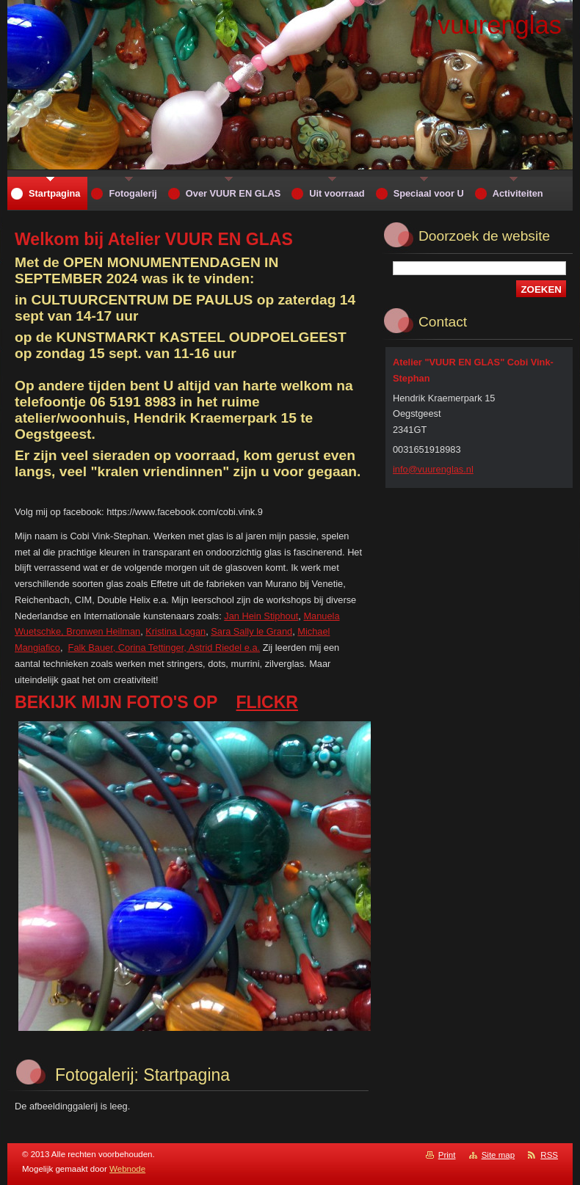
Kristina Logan (175, 631)
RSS (549, 1155)
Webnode (127, 1168)
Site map (498, 1155)
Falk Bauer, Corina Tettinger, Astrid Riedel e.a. (164, 647)
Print (447, 1155)
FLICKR (267, 702)
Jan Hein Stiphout (261, 615)
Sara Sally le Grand (251, 631)
